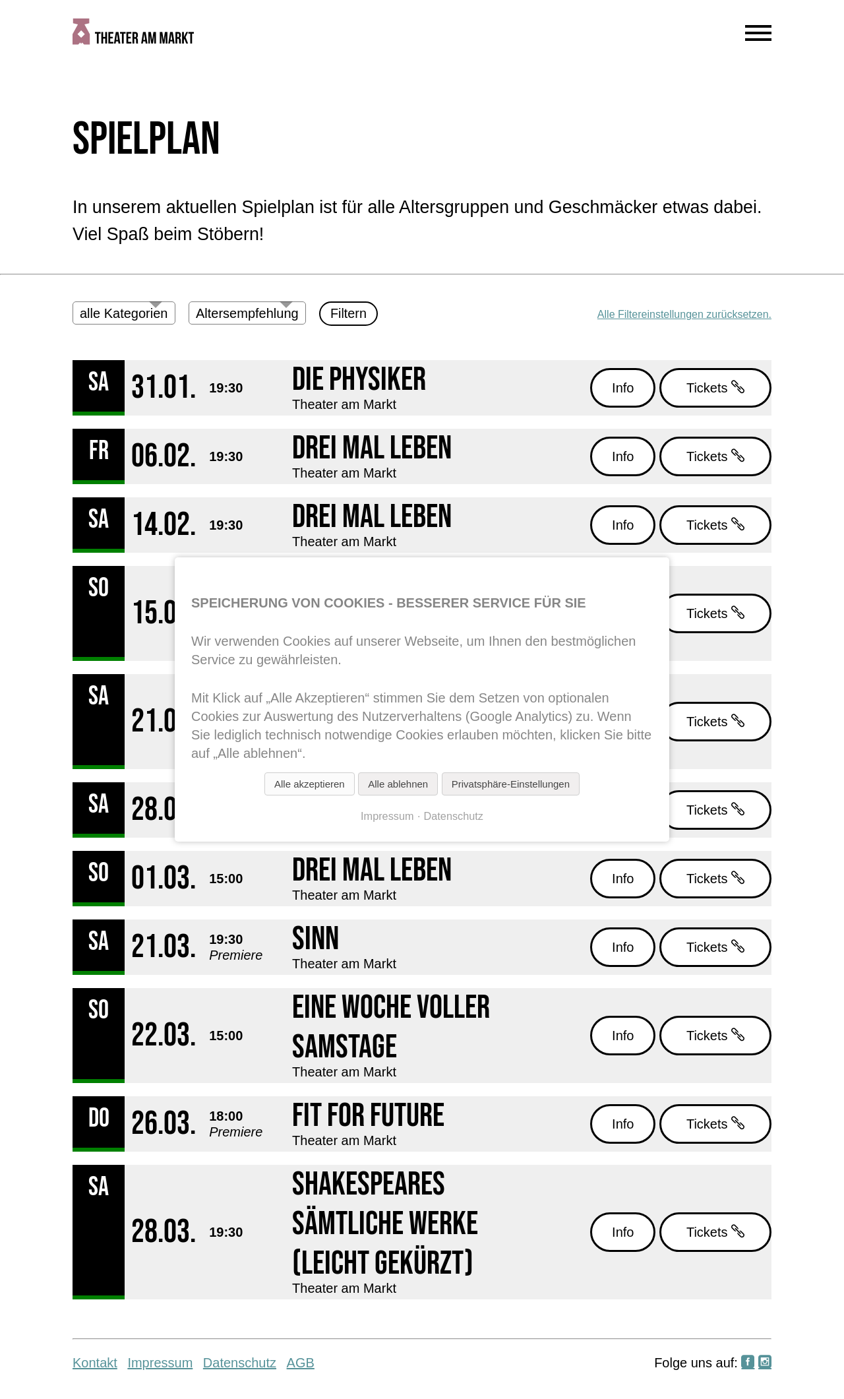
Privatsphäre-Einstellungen (511, 784)
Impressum (160, 1362)
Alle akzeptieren (309, 784)
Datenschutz (239, 1362)
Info (623, 388)
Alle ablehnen (398, 784)
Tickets (715, 387)
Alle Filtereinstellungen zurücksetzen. (684, 314)
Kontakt (95, 1362)
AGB (301, 1362)
